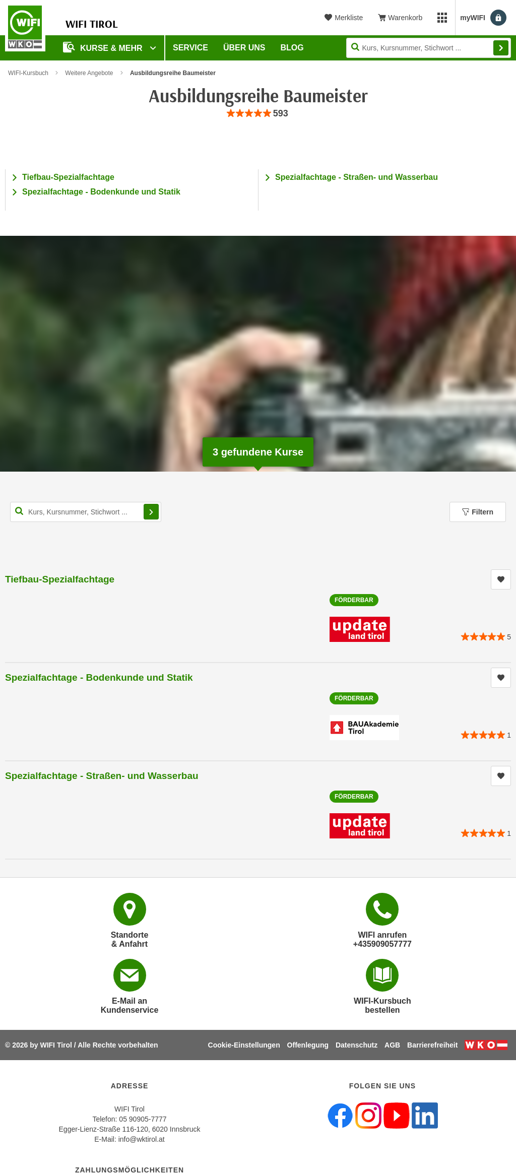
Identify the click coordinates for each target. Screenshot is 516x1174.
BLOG (292, 47)
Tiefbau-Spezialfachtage (68, 177)
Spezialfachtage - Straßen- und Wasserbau (356, 177)
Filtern (477, 512)
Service (190, 47)
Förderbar (354, 600)
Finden (500, 47)
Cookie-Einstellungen (244, 1045)
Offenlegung (308, 1045)
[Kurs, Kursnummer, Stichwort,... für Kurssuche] (85, 512)
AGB (392, 1045)
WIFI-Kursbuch (28, 73)
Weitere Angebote (89, 73)
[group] (258, 113)
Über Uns (244, 47)
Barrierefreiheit (432, 1045)
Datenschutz (356, 1045)
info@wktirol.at (141, 1139)
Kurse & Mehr (104, 47)
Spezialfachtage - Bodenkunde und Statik (101, 191)
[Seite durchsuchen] (428, 48)
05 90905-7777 (142, 1119)
